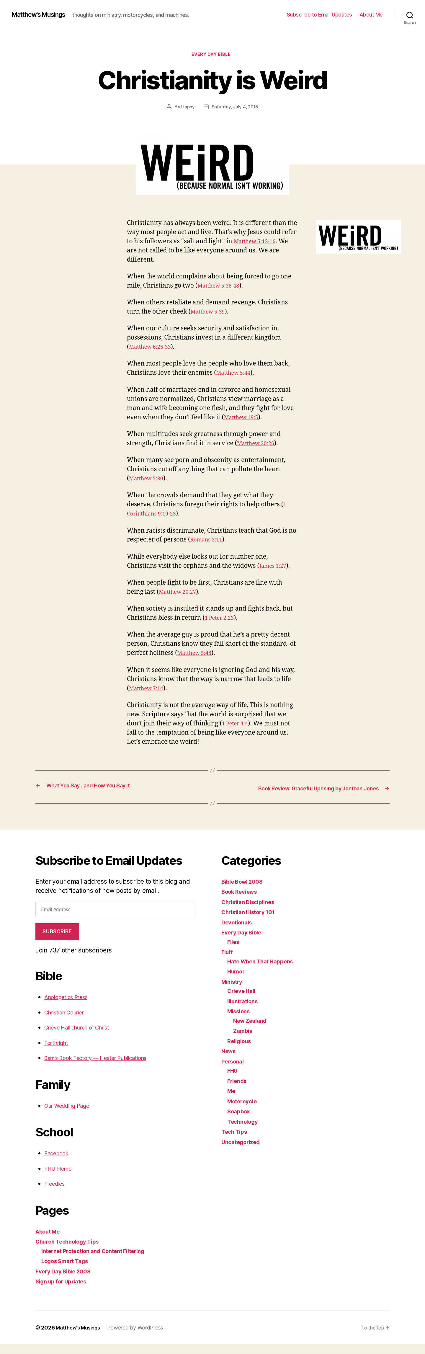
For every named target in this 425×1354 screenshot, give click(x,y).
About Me (371, 15)
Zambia (244, 1040)
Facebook (58, 1163)
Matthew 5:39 (211, 313)
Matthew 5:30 (149, 480)
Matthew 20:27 (180, 594)
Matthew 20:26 (258, 445)
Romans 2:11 (209, 541)
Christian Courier (68, 1022)
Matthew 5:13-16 (258, 243)
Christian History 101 (252, 921)
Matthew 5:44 (236, 375)
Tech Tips (236, 1141)
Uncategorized (243, 1151)
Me (231, 1100)
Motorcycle (244, 1110)
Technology (244, 1131)
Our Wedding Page (71, 1115)
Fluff (228, 961)
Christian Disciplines (251, 911)
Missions (240, 1021)
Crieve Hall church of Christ (83, 1037)
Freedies (56, 1193)
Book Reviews (242, 901)
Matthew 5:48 (197, 655)
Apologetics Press (69, 1006)
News (229, 1060)
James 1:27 (275, 567)
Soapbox (240, 1121)
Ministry (233, 991)
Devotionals (238, 931)
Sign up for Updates (64, 1291)
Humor (237, 981)
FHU (233, 1080)
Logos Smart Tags (68, 1270)
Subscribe (57, 941)
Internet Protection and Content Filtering (100, 1260)
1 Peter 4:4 (237, 725)
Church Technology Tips (71, 1251)
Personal (234, 1070)
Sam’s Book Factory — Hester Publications (104, 1067)
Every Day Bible (212, 55)
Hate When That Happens (265, 970)
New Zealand (252, 1030)
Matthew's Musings (43, 14)
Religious (241, 1050)
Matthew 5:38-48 (221, 287)
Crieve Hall (243, 1000)
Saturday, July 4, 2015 (235, 108)
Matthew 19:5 (244, 419)
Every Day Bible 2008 (67, 1281)
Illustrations (245, 1010)
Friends (238, 1090)
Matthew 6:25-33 (153, 349)
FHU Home (60, 1178)
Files (234, 951)
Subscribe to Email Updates (319, 15)
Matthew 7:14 (149, 690)
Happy (187, 108)
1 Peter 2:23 (222, 620)
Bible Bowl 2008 (245, 891)
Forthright (58, 1052)
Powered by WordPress (140, 1337)
